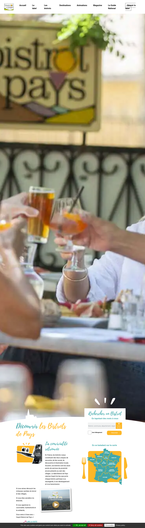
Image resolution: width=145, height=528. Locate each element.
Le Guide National (112, 7)
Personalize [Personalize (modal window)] (109, 525)
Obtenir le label (130, 7)
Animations (82, 5)
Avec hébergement (97, 432)
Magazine (97, 5)
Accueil (22, 5)
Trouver (114, 433)
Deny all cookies (95, 525)
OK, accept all (79, 525)
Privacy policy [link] (120, 525)
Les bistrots (47, 7)
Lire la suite (32, 522)
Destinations (65, 5)
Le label (34, 7)
